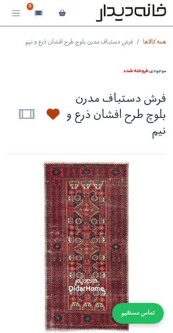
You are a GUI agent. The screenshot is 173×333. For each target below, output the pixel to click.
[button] (47, 114)
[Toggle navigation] (16, 13)
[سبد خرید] (62, 13)
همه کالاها (154, 42)
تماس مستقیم (138, 313)
